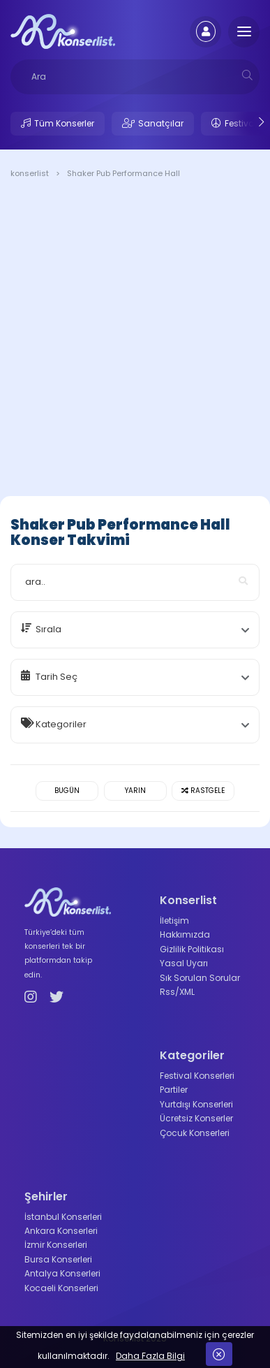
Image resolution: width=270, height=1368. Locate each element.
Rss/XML (177, 992)
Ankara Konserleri (61, 1231)
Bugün (67, 790)
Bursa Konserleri (58, 1259)
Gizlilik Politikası (192, 949)
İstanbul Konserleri (63, 1217)
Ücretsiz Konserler (196, 1118)
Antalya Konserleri (62, 1273)
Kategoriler (61, 724)
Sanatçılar (160, 123)
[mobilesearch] (247, 75)
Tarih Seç (56, 676)
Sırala (48, 629)
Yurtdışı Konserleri (196, 1104)
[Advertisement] (135, 340)
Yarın (135, 790)
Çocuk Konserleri (195, 1133)
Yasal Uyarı (184, 963)
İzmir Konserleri (55, 1245)
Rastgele (203, 790)
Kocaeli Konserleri (61, 1288)
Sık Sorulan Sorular (200, 978)
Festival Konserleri (197, 1076)
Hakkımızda (185, 934)
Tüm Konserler (64, 123)
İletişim (174, 920)
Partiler (174, 1090)
